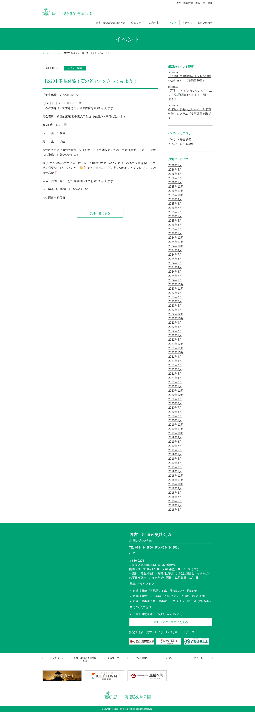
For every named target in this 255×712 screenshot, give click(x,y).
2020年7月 (175, 407)
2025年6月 (175, 212)
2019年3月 (175, 462)
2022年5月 (175, 335)
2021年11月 (175, 348)
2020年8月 (175, 403)
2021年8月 (175, 360)
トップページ (57, 658)
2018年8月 (175, 492)
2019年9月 (175, 437)
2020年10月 (175, 394)
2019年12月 (175, 424)
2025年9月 (175, 199)
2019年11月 (175, 428)
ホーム (45, 53)
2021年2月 (175, 382)
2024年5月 (175, 263)
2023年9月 (175, 292)
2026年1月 (175, 182)
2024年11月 (175, 241)
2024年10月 (175, 246)
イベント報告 (176, 139)
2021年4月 (175, 377)
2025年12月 (175, 186)
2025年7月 (175, 207)
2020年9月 (175, 399)
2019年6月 (175, 450)
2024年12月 (175, 237)
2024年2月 (175, 275)
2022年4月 (175, 339)
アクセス (187, 22)
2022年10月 (175, 318)
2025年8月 (175, 203)
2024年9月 (175, 250)
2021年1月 (175, 386)
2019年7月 (175, 445)
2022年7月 (175, 331)
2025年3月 (175, 224)
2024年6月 (175, 258)
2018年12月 (175, 475)
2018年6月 (175, 501)
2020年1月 (175, 420)
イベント (172, 22)
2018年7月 (175, 496)
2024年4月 (175, 267)
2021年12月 (175, 343)
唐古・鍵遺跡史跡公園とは (111, 22)
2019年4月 (175, 458)
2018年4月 (175, 509)
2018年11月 (175, 479)
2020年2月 (175, 416)
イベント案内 (74, 68)
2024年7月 (175, 254)
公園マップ (137, 22)
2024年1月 (175, 280)
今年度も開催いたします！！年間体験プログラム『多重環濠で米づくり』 (189, 113)
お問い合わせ (205, 22)
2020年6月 (175, 411)
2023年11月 (175, 288)
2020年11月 (175, 390)
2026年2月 (175, 178)
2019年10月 (175, 433)
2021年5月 (175, 373)
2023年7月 (175, 297)
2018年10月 (175, 484)
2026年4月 (175, 169)
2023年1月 (175, 309)
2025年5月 (175, 216)
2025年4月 (175, 220)
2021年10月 (175, 352)
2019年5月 (175, 454)
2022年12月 (175, 314)
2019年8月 (175, 441)
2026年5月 (175, 165)
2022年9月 (175, 322)
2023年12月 (175, 284)
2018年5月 (175, 505)
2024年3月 (175, 271)
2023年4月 (175, 305)
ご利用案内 (155, 22)
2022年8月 (175, 326)
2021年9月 (175, 356)
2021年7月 (175, 365)
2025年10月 (175, 195)
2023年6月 (175, 301)
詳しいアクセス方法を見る (171, 622)
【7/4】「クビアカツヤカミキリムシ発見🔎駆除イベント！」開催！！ (190, 95)
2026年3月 (175, 173)
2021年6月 (175, 369)
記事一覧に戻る (100, 213)
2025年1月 (175, 233)
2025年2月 (175, 229)
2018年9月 (175, 488)
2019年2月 (175, 467)
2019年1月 (175, 471)
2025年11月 (175, 190)
